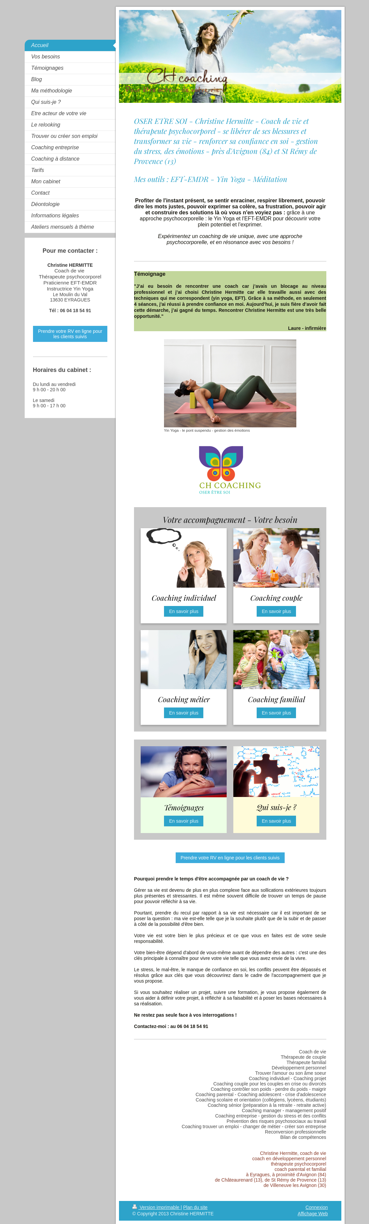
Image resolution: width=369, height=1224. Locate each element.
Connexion (317, 1207)
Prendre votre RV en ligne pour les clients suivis (230, 857)
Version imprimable (156, 1207)
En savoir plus (183, 611)
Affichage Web (313, 1213)
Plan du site (195, 1207)
